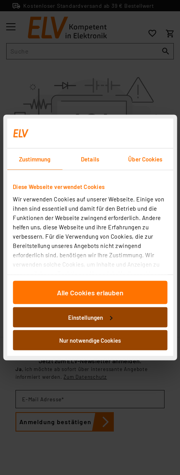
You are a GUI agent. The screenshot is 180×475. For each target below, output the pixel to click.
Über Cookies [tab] (145, 159)
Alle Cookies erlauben (90, 292)
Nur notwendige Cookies (90, 340)
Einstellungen (90, 317)
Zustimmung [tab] (35, 159)
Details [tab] (90, 159)
